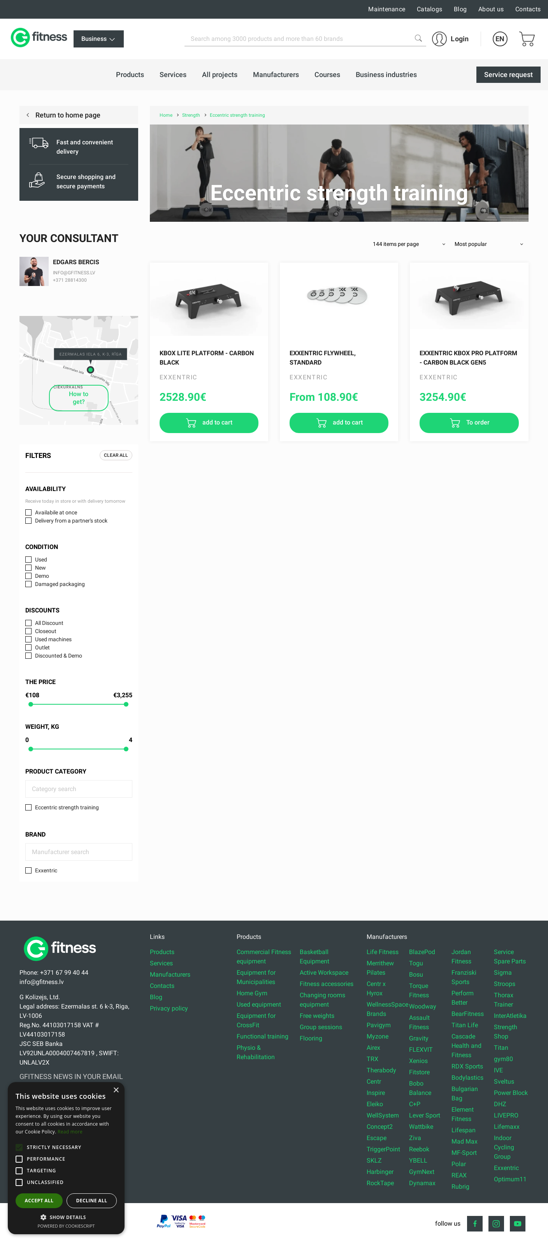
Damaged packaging (60, 584)
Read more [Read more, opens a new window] (70, 1131)
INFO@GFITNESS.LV (74, 272)
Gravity (419, 1038)
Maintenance (386, 9)
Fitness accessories (326, 984)
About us (491, 9)
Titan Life (464, 1025)
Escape (376, 1138)
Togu (416, 963)
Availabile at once (56, 512)
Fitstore (419, 1072)
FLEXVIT (421, 1049)
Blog (460, 9)
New (40, 568)
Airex (373, 1047)
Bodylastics (467, 1077)
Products (162, 952)
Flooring (311, 1038)
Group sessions (321, 1027)
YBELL (418, 1160)
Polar (458, 1164)
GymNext (421, 1171)
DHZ (500, 1104)
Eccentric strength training (67, 807)
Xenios (418, 1061)
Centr (374, 1081)
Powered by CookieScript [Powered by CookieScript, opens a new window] (66, 1226)
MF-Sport (464, 1152)
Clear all (116, 455)
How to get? (78, 397)
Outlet (42, 647)
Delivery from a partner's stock (71, 521)
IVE (498, 1070)
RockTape (380, 1183)
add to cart (216, 422)
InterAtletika (510, 1015)
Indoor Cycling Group (504, 1147)
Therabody (381, 1070)
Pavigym (379, 1025)
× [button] (116, 1090)
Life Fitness (383, 952)
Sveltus (504, 1081)
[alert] (66, 1158)
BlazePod (422, 952)
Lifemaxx (507, 1126)
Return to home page (67, 115)
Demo (42, 576)
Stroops (504, 984)
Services (161, 963)
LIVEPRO (506, 1115)
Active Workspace (324, 972)
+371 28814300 (70, 280)
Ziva (415, 1138)
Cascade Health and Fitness (466, 1046)
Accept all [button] (39, 1200)
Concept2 (380, 1126)
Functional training (262, 1036)
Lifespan (463, 1130)
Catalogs (429, 9)
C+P (414, 1104)
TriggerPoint (383, 1149)
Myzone (377, 1036)
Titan (501, 1047)
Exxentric (46, 870)
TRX (372, 1059)
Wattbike (421, 1126)
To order (477, 422)
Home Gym (252, 993)
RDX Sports (467, 1066)
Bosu (416, 974)
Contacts (528, 9)
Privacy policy (169, 1008)
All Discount (49, 623)
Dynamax (422, 1183)
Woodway (422, 1006)
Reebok (419, 1149)
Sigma (503, 972)
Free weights (317, 1015)
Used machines (53, 639)
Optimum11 (510, 1179)
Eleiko (375, 1104)
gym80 (503, 1059)
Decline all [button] (91, 1200)
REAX (459, 1175)
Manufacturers (170, 974)
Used (41, 559)
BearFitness (467, 1013)
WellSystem (383, 1115)
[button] (19, 1147)
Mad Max (464, 1141)
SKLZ (374, 1160)
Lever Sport (424, 1115)
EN (499, 39)
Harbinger (380, 1171)
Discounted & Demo (58, 656)
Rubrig (460, 1186)
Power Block (511, 1092)
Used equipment (259, 1004)
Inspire (376, 1092)
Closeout (45, 631)
